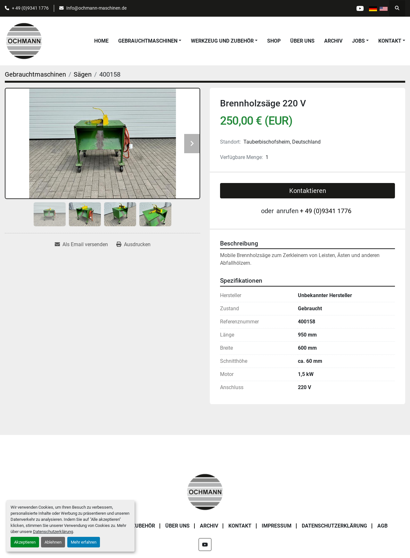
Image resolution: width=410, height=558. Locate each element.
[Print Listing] (133, 244)
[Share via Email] (81, 244)
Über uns (302, 41)
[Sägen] (83, 74)
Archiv (333, 41)
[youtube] (359, 8)
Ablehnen (53, 542)
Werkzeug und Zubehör (222, 41)
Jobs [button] (358, 41)
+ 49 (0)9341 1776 (30, 8)
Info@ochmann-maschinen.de (96, 8)
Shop (274, 41)
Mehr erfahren (83, 542)
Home (101, 41)
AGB (382, 526)
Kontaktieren (307, 191)
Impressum (276, 526)
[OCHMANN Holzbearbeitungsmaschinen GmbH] (205, 491)
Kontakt (389, 41)
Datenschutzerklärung (53, 531)
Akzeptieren (25, 542)
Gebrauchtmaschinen (147, 41)
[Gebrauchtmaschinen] (35, 74)
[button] (149, 41)
